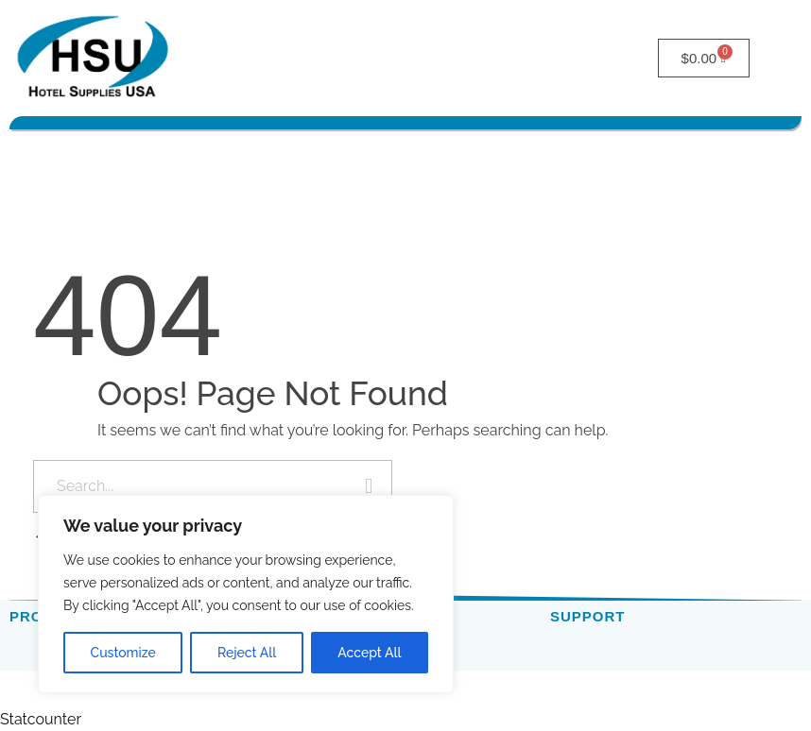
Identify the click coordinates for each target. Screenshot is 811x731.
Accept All (369, 652)
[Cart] (704, 58)
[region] (246, 594)
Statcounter (40, 719)
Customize (123, 652)
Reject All (246, 652)
